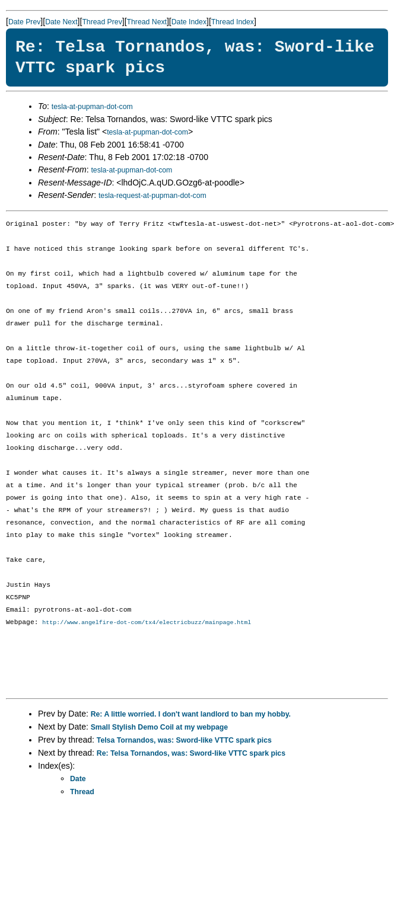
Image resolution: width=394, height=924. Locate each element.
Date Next (61, 22)
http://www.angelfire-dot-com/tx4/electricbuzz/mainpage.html (146, 623)
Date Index (188, 22)
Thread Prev (102, 22)
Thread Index (232, 22)
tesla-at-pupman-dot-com (92, 107)
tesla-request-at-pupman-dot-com (152, 195)
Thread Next (147, 22)
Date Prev (24, 22)
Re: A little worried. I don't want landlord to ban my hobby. (191, 715)
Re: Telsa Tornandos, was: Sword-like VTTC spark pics (191, 754)
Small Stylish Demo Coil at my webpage (159, 728)
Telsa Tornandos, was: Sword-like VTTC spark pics (184, 741)
